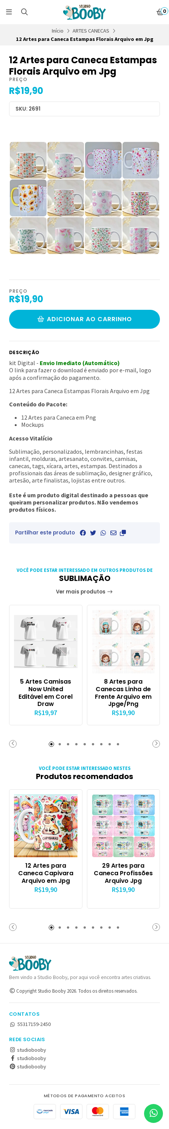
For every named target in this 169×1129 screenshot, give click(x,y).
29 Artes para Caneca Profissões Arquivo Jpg (123, 873)
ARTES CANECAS (91, 30)
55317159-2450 (30, 1024)
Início (58, 30)
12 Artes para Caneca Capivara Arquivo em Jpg (45, 873)
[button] (123, 533)
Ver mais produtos (84, 591)
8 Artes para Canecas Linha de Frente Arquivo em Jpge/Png (123, 693)
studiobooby (27, 1049)
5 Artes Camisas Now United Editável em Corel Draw (46, 693)
